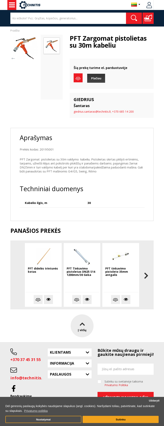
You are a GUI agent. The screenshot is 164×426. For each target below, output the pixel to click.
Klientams (60, 352)
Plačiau (96, 78)
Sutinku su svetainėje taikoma (123, 383)
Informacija (62, 363)
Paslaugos (60, 374)
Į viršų (82, 326)
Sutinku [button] (121, 419)
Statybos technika (12, 5)
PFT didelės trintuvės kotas (43, 270)
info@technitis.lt (28, 378)
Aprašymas (36, 137)
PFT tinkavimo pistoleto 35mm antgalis (116, 272)
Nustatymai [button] (43, 419)
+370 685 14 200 (123, 111)
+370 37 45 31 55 (25, 359)
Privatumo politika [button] (36, 410)
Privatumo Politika (116, 385)
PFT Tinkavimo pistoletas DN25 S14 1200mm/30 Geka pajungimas (81, 272)
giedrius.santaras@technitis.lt (92, 111)
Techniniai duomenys (51, 188)
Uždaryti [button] (154, 400)
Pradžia (15, 30)
